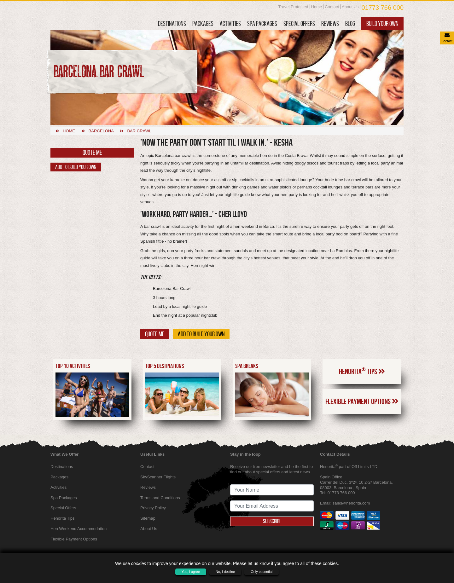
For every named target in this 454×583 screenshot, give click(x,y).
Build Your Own (382, 23)
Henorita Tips (362, 371)
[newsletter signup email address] (272, 505)
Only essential (261, 572)
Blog (350, 23)
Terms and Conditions (160, 497)
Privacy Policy (153, 507)
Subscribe (272, 521)
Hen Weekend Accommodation (78, 528)
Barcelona (101, 131)
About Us (350, 6)
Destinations (172, 23)
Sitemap (147, 518)
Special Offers (299, 23)
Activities (230, 23)
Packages (202, 23)
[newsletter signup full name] (272, 489)
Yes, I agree (191, 572)
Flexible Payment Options (362, 401)
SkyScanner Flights (158, 477)
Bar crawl (139, 131)
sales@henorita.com (351, 503)
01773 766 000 (383, 7)
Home (316, 6)
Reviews (330, 23)
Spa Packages (262, 23)
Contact (332, 6)
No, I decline (225, 572)
